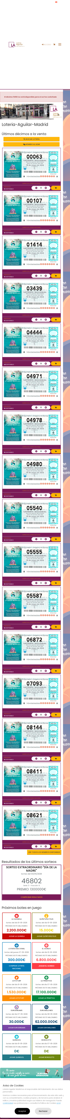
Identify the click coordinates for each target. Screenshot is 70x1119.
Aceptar (22, 1111)
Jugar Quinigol (16, 1057)
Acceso (46, 44)
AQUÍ (58, 1103)
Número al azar (31, 144)
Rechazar (43, 1111)
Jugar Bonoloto (46, 1057)
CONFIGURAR (8, 1103)
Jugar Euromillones (46, 1028)
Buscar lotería (32, 139)
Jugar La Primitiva (46, 998)
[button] (4, 115)
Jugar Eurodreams (16, 1028)
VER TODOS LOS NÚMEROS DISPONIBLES (44, 852)
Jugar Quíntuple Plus (46, 936)
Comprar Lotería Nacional (16, 967)
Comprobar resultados (31, 897)
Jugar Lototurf (16, 998)
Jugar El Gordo (46, 966)
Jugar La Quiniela (17, 936)
